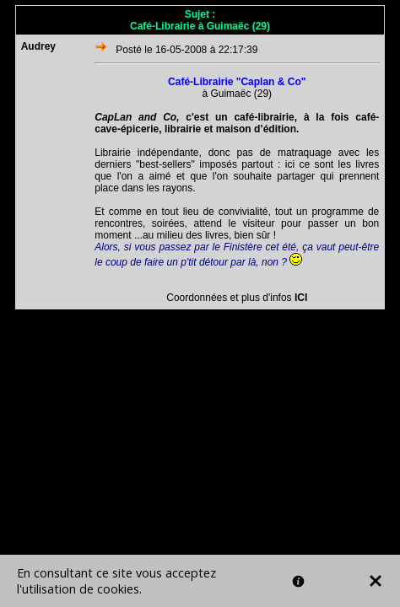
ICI (301, 298)
